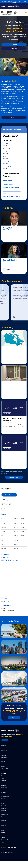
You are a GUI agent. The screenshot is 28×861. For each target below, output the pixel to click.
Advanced (3, 780)
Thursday (3, 531)
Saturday (3, 540)
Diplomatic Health (8, 184)
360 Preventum (4, 768)
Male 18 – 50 (4, 798)
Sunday (3, 544)
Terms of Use (12, 856)
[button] (7, 343)
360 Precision (4, 771)
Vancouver (3, 823)
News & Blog (4, 757)
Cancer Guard (4, 790)
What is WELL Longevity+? (6, 748)
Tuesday (3, 523)
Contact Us (3, 755)
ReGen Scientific (4, 839)
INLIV (2, 830)
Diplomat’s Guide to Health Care (10, 561)
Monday (3, 519)
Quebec (5, 699)
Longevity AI (4, 750)
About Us (3, 753)
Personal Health (7, 180)
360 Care (3, 766)
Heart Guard (4, 787)
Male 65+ (3, 803)
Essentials (3, 775)
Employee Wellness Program (11, 187)
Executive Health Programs (7, 816)
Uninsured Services (6, 559)
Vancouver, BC (7, 635)
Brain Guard (4, 792)
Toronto (3, 837)
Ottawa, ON (6, 667)
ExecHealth (3, 835)
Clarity (2, 778)
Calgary (3, 828)
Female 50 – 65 (4, 808)
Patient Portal (5, 557)
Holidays (3, 548)
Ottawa (3, 832)
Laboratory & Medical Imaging (11, 196)
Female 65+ (3, 810)
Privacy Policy (4, 856)
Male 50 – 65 (4, 801)
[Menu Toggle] (26, 13)
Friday (2, 536)
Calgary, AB (6, 651)
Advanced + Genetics (5, 783)
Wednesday (4, 527)
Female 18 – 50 (4, 805)
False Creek (3, 825)
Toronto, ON (6, 683)
